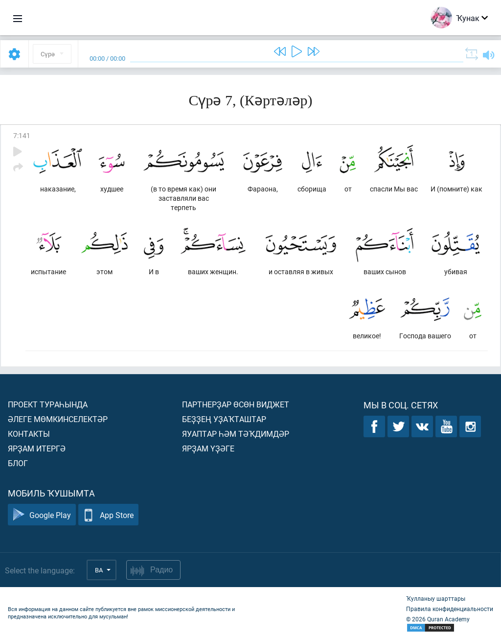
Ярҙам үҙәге (208, 448)
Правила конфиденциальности (449, 609)
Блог (18, 463)
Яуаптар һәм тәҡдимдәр (235, 433)
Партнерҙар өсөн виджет (235, 404)
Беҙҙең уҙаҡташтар (224, 419)
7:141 (21, 135)
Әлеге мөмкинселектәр (58, 419)
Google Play (42, 514)
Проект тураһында (48, 404)
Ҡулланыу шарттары (435, 598)
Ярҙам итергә (37, 448)
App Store (108, 514)
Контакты (29, 433)
